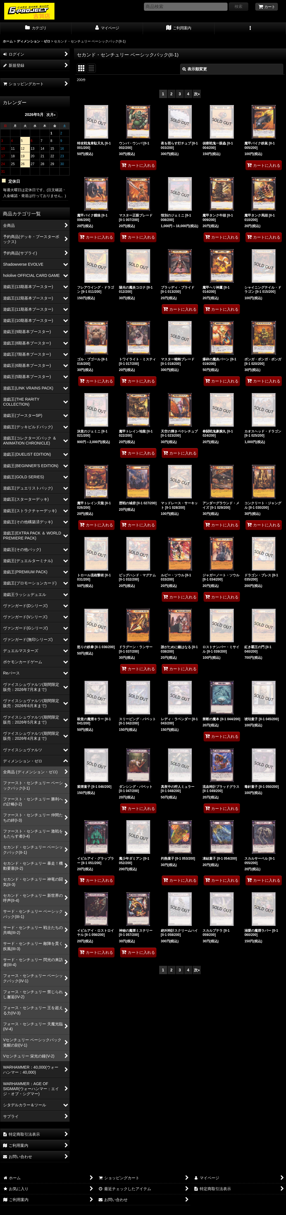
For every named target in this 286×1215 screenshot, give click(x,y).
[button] (250, 28)
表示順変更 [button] (194, 69)
